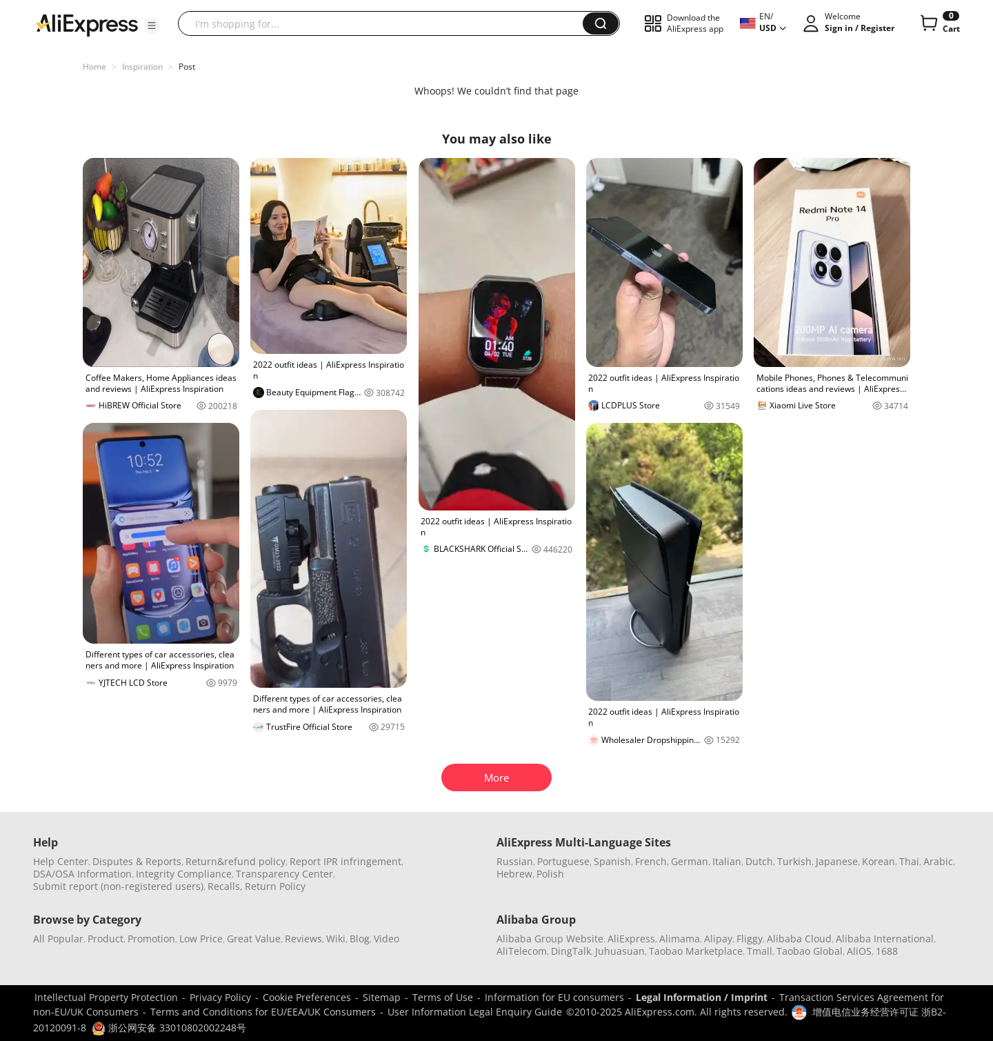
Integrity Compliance (184, 873)
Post (187, 66)
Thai (909, 861)
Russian (514, 861)
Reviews (303, 938)
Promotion (151, 938)
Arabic (938, 861)
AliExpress (631, 938)
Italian (726, 861)
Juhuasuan (620, 951)
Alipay (718, 938)
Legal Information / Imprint (702, 997)
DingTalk (571, 951)
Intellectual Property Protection (106, 997)
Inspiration (142, 66)
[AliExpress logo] (87, 24)
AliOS (859, 951)
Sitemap (382, 997)
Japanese (837, 861)
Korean (878, 861)
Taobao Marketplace (696, 951)
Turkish (794, 861)
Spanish (612, 861)
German (689, 861)
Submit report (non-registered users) (118, 886)
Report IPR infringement (345, 861)
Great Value (254, 938)
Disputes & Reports (136, 861)
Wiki (335, 938)
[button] (151, 25)
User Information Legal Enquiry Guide (475, 1011)
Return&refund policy (235, 861)
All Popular (58, 938)
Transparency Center (284, 873)
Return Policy (275, 886)
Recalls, (225, 886)
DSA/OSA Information (82, 873)
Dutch (759, 861)
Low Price (201, 938)
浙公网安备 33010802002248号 (169, 1027)
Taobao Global (809, 951)
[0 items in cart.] (939, 23)
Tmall (759, 951)
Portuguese (563, 861)
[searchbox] (385, 23)
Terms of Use (442, 997)
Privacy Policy (220, 997)
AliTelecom (521, 951)
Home (94, 66)
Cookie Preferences (307, 997)
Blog (360, 938)
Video (386, 938)
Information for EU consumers (554, 997)
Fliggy (749, 938)
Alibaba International (885, 938)
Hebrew (514, 873)
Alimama (679, 938)
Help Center (60, 861)
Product (105, 938)
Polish (550, 873)
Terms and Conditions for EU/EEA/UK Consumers (263, 1011)
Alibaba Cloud (799, 938)
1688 (887, 951)
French (651, 861)
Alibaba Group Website (549, 938)
